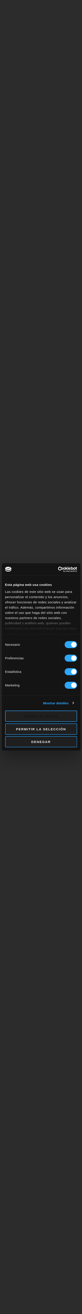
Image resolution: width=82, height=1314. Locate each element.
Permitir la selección (41, 729)
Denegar (41, 742)
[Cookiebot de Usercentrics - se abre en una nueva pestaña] (58, 569)
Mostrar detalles (56, 703)
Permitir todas (41, 716)
